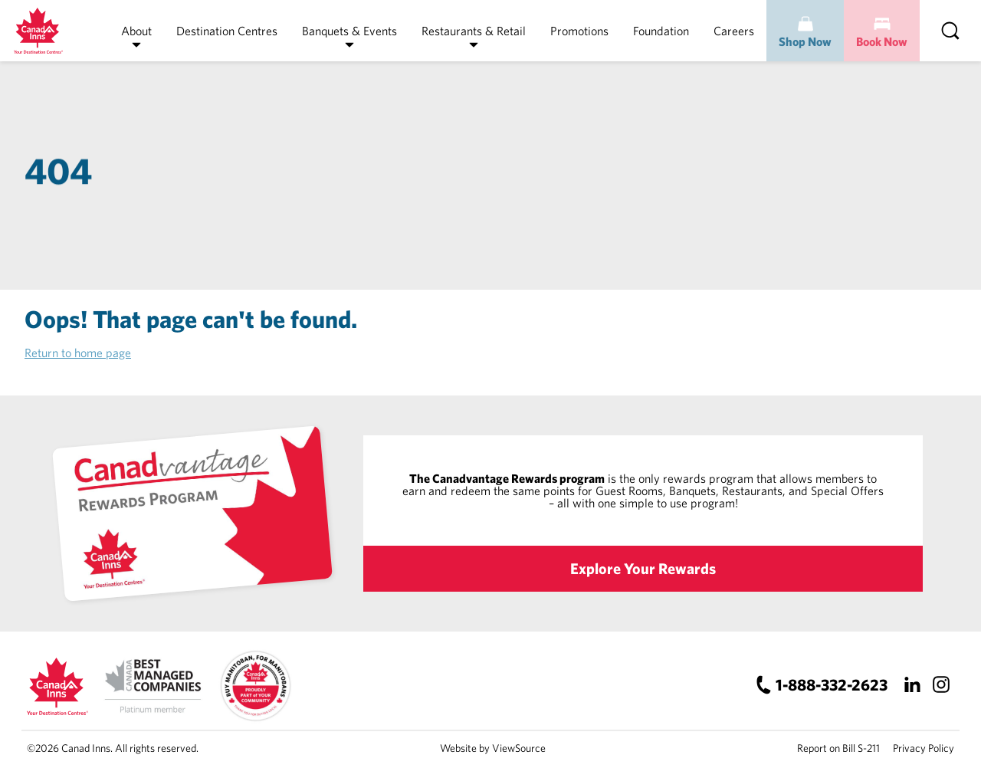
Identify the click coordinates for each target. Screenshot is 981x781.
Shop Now (805, 41)
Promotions (579, 31)
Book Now (881, 41)
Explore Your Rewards (643, 568)
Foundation (661, 31)
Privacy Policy (923, 748)
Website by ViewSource (493, 748)
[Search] (950, 30)
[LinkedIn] (911, 684)
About (136, 31)
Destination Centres (226, 31)
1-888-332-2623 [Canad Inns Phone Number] (831, 684)
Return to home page (78, 352)
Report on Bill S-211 (838, 748)
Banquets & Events (349, 31)
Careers (734, 31)
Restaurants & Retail (474, 31)
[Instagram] (940, 684)
